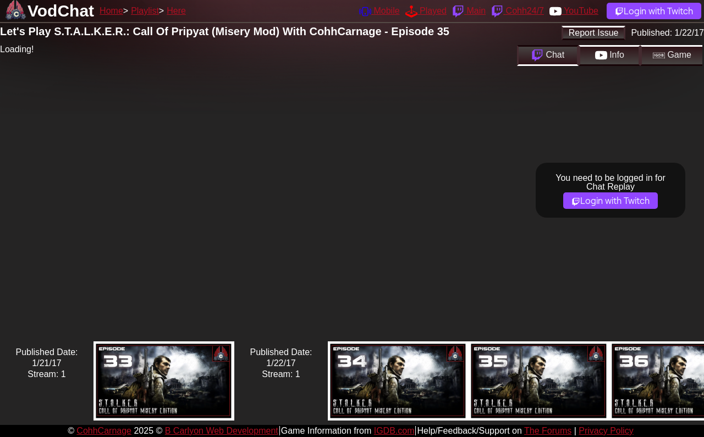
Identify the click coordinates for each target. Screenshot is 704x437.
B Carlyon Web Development (221, 430)
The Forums (547, 430)
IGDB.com (394, 430)
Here (176, 10)
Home (111, 10)
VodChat (61, 11)
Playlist (145, 10)
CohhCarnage (103, 430)
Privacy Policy (606, 430)
